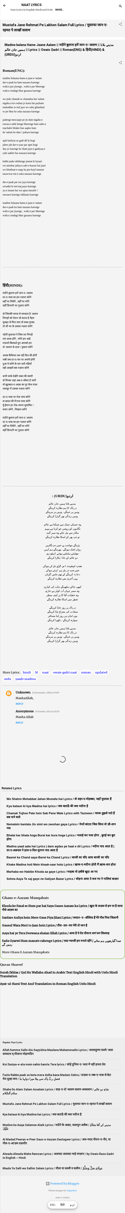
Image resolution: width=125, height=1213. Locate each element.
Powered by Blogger (62, 1193)
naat (45, 682)
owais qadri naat (65, 682)
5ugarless (72, 1200)
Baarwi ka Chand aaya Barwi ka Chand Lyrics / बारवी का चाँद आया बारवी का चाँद (58, 866)
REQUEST (31, 19)
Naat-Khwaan (52, 19)
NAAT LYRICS (31, 5)
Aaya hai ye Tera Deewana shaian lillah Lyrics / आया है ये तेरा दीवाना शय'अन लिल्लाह (55, 942)
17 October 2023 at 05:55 (47, 720)
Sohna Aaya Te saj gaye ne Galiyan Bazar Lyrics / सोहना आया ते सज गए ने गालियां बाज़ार (62, 888)
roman (86, 682)
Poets (87, 19)
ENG (53, 1205)
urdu (7, 688)
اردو (72, 1205)
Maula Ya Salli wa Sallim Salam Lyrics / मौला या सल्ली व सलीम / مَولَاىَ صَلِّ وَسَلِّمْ (52, 1177)
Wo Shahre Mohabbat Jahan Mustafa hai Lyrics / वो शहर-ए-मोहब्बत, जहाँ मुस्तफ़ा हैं (59, 808)
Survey (72, 19)
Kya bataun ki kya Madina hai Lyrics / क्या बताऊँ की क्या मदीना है (42, 1123)
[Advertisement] (62, 253)
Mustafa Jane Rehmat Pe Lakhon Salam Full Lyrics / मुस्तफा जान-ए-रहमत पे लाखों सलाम (57, 1113)
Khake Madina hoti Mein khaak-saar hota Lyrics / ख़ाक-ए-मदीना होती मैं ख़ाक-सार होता (61, 873)
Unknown (23, 702)
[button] (120, 33)
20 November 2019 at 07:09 (45, 702)
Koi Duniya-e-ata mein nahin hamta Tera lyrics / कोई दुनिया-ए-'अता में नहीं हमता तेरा (54, 1073)
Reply (19, 713)
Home (16, 19)
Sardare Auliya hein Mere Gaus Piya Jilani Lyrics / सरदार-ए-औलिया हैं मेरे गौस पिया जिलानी (60, 927)
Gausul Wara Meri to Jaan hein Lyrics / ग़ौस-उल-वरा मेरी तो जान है (44, 934)
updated (101, 682)
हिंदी (62, 1205)
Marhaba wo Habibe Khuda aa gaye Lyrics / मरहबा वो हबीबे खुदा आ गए (52, 881)
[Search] (120, 7)
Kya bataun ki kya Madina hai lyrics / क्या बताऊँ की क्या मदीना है (47, 815)
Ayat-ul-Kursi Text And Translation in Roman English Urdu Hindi (48, 993)
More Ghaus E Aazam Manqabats (25, 961)
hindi (27, 682)
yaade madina (25, 688)
